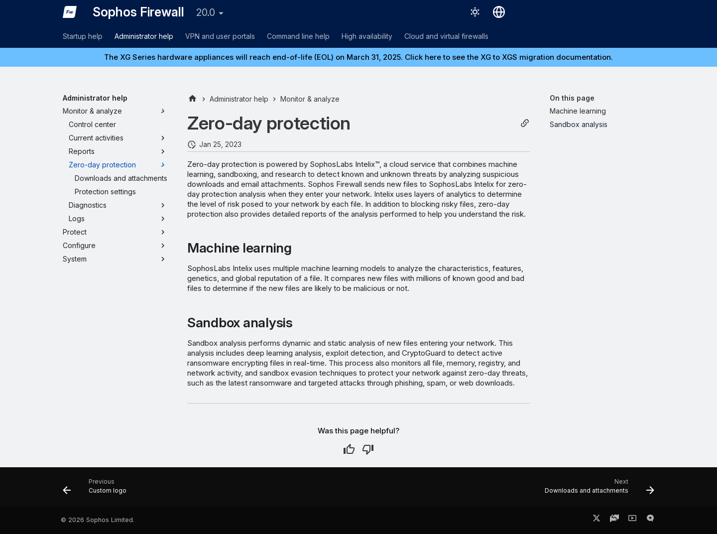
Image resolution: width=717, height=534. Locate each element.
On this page (572, 98)
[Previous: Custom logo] (97, 489)
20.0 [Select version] (205, 12)
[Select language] (499, 12)
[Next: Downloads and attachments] (596, 489)
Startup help (83, 36)
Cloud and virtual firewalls (446, 36)
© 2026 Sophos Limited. (97, 520)
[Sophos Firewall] (70, 12)
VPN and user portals (220, 36)
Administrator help (144, 36)
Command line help (298, 36)
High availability (367, 36)
